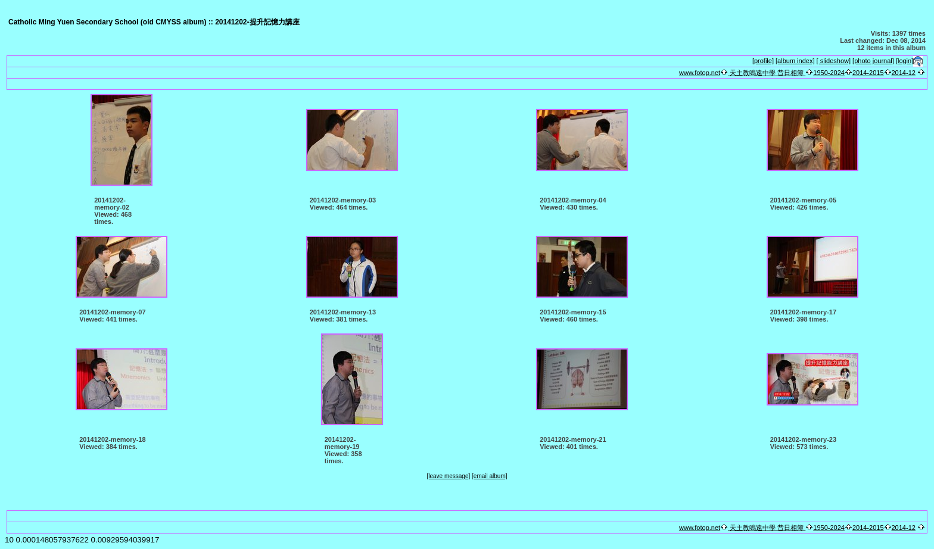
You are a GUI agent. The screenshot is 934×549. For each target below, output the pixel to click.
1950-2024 (829, 72)
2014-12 (904, 72)
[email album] (489, 476)
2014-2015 (868, 72)
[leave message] (448, 476)
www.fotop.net (699, 72)
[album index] (795, 60)
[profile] (763, 60)
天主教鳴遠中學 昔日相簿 (766, 72)
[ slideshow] (834, 60)
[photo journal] (873, 60)
